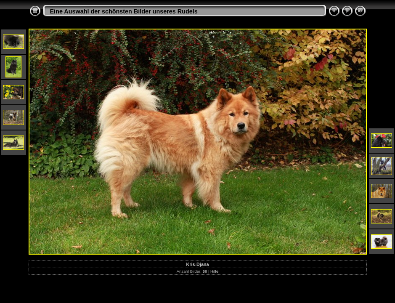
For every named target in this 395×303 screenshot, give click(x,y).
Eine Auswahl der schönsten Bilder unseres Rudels (124, 11)
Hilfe (214, 271)
